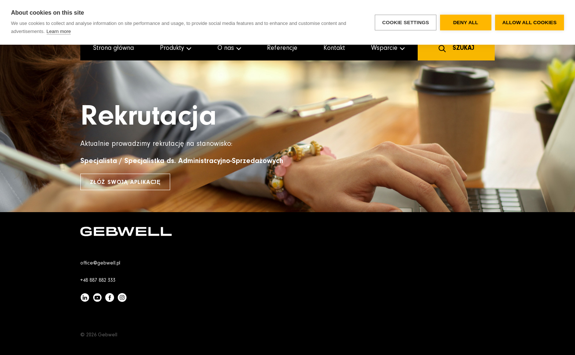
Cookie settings (405, 22)
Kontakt (334, 48)
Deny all (465, 22)
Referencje (282, 48)
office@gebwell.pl (100, 263)
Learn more (59, 31)
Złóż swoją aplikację (125, 182)
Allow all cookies (529, 22)
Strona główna (113, 48)
